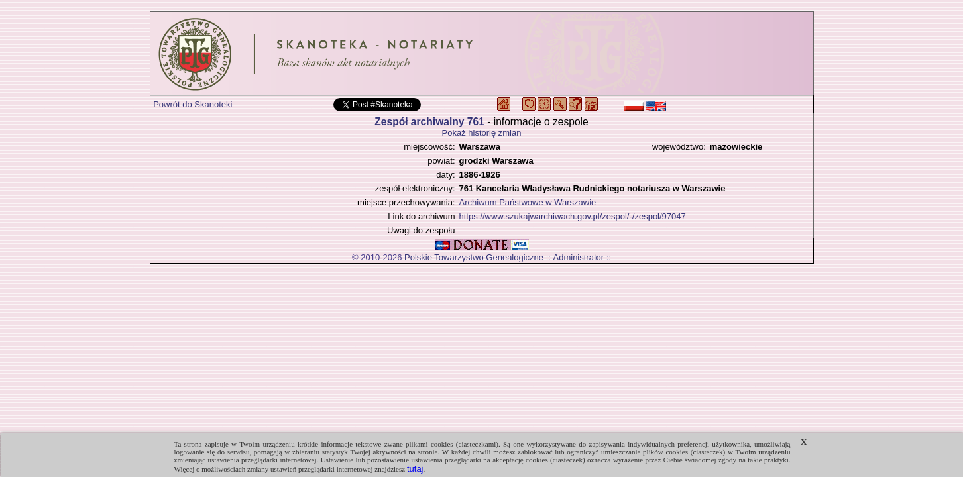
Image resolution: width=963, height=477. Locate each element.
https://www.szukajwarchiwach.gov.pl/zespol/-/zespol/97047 (572, 216)
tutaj (415, 469)
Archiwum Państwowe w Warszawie (527, 202)
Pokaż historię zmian (482, 133)
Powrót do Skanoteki (192, 104)
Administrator (578, 257)
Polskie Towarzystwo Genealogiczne (473, 257)
